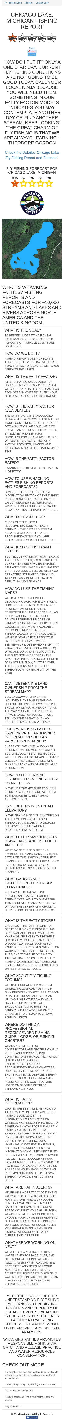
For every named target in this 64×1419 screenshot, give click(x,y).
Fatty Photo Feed (13, 1406)
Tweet (32, 55)
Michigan (28, 3)
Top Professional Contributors (19, 1390)
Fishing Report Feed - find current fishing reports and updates (29, 1398)
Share (32, 48)
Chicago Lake (42, 3)
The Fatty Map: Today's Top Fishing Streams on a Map (30, 1384)
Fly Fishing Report (13, 3)
